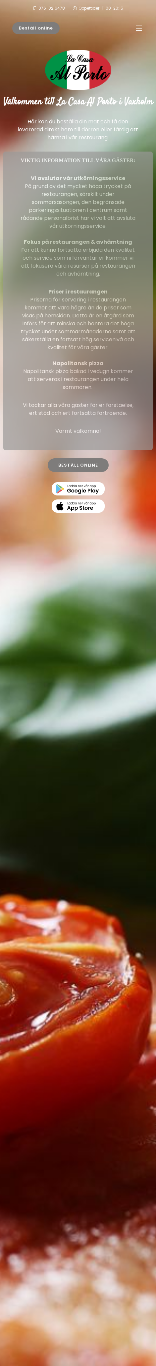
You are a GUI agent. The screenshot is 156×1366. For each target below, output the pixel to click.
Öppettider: (100, 8)
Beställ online (36, 28)
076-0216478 (51, 8)
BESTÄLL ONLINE (78, 465)
